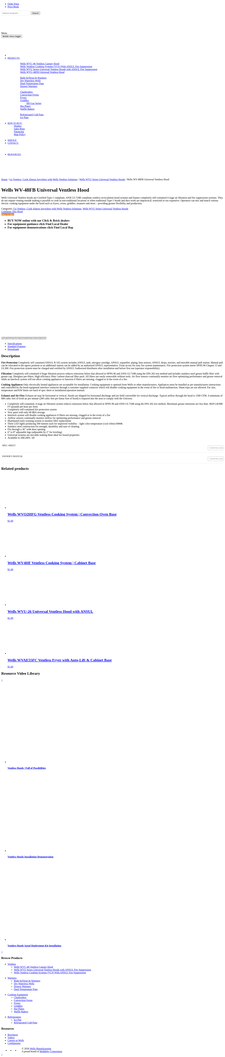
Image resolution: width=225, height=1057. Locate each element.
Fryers (17, 1003)
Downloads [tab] (13, 349)
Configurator (14, 1043)
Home (4, 179)
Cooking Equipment (18, 994)
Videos (11, 1037)
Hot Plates (19, 1008)
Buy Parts (41, 338)
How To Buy (7, 214)
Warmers (12, 978)
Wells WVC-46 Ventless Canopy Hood (33, 967)
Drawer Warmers (22, 986)
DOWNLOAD (216, 448)
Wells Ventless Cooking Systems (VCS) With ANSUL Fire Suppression (50, 972)
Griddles (18, 1006)
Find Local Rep (28, 338)
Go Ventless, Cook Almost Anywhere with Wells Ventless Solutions (43, 179)
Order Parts (13, 4)
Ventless (12, 964)
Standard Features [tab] (17, 346)
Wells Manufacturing (40, 1048)
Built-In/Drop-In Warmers (27, 980)
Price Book (13, 6)
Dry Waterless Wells (24, 983)
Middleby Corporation (51, 1051)
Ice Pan (17, 1019)
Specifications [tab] (15, 343)
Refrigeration (14, 1017)
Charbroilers (20, 997)
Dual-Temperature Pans (26, 989)
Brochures (13, 1034)
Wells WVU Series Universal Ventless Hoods (102, 179)
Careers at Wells (16, 1040)
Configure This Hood (12, 211)
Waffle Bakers (21, 1011)
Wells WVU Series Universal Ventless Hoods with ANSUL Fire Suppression (52, 969)
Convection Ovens (23, 1000)
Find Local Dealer (10, 338)
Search (35, 13)
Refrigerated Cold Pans (25, 1022)
